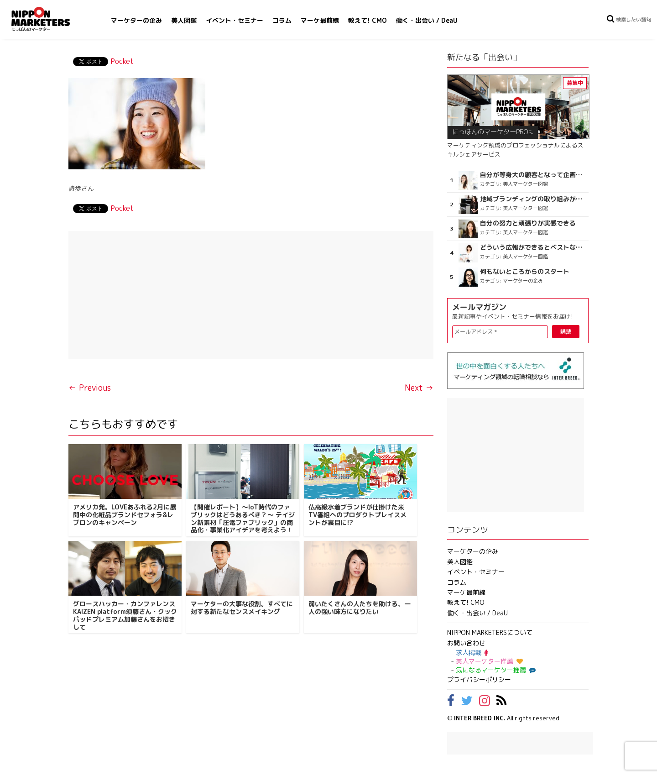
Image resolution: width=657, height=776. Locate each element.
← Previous (89, 387)
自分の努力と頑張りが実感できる (528, 223)
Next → (419, 387)
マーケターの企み (136, 20)
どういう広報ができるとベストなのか (533, 247)
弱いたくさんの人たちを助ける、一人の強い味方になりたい (359, 607)
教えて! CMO (367, 20)
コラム (282, 20)
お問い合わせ (466, 643)
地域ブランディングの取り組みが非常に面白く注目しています (533, 199)
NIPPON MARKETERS (49, 19)
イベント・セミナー (234, 20)
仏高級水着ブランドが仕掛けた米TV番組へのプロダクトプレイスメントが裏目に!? (357, 515)
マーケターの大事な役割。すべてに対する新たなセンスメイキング (242, 607)
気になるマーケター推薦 (494, 670)
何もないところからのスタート (524, 271)
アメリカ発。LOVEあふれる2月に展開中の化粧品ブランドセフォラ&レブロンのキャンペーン (124, 515)
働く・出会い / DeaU (427, 20)
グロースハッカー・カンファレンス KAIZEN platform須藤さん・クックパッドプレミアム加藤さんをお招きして (125, 615)
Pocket (122, 61)
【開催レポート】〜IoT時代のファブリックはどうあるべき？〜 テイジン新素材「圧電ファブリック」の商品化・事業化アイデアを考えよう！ (243, 518)
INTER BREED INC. (480, 718)
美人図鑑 (184, 20)
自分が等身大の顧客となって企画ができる (533, 175)
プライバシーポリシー (479, 679)
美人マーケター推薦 (489, 661)
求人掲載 (472, 652)
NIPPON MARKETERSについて (489, 632)
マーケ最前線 (320, 20)
